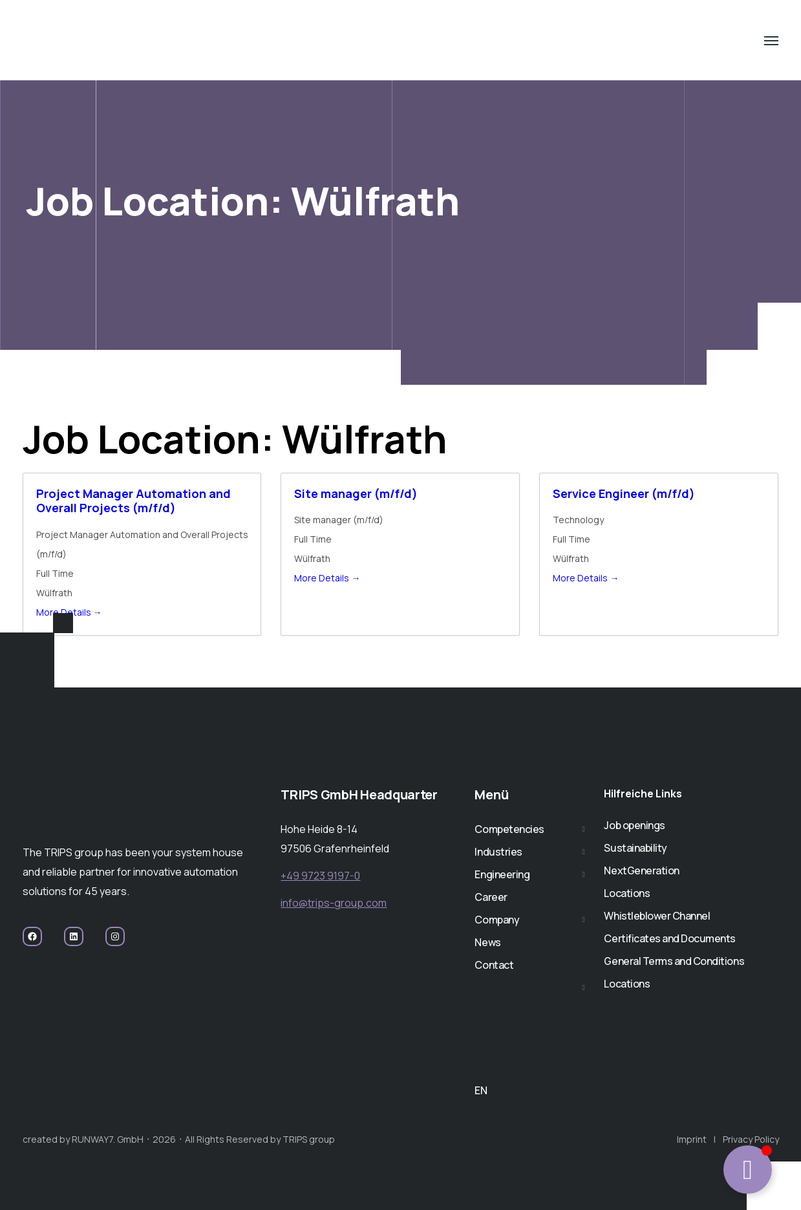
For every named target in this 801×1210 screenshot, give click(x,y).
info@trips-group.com (334, 903)
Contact (494, 965)
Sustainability (635, 848)
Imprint (692, 1139)
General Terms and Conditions (674, 961)
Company (497, 920)
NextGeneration (641, 870)
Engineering (502, 874)
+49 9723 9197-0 (320, 876)
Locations (627, 893)
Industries (498, 852)
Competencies (509, 829)
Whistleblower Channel (657, 916)
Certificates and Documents (670, 938)
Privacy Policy (751, 1139)
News (487, 942)
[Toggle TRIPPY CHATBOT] (747, 1169)
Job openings (634, 825)
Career (491, 897)
